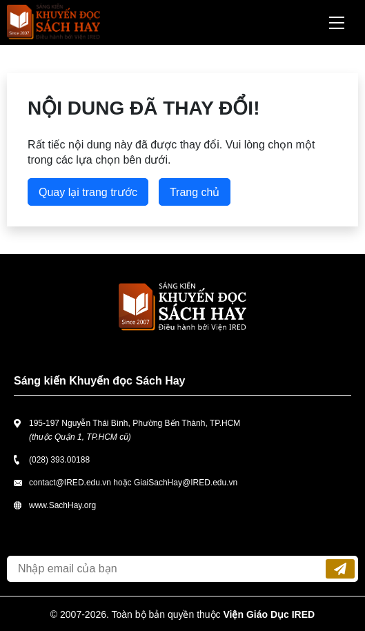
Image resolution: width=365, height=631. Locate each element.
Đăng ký (340, 569)
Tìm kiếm (300, 23)
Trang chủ (195, 192)
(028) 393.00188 (59, 460)
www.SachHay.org (62, 505)
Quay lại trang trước (88, 192)
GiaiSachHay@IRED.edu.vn (185, 482)
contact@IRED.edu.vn (70, 482)
